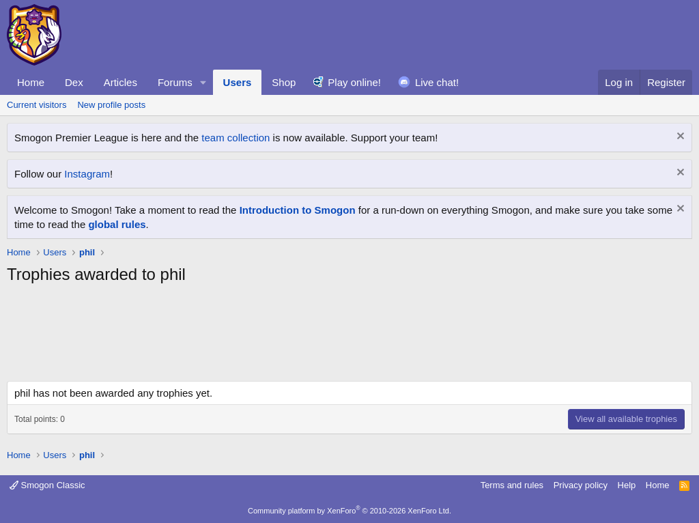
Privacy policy (581, 485)
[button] (203, 82)
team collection (235, 137)
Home (30, 82)
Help (627, 485)
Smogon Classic (47, 485)
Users (237, 82)
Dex (74, 82)
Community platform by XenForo (349, 511)
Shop (284, 82)
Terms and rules (512, 485)
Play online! (354, 82)
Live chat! (437, 82)
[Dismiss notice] (679, 137)
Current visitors (36, 105)
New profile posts (111, 105)
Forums (175, 82)
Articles (120, 82)
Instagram (87, 174)
